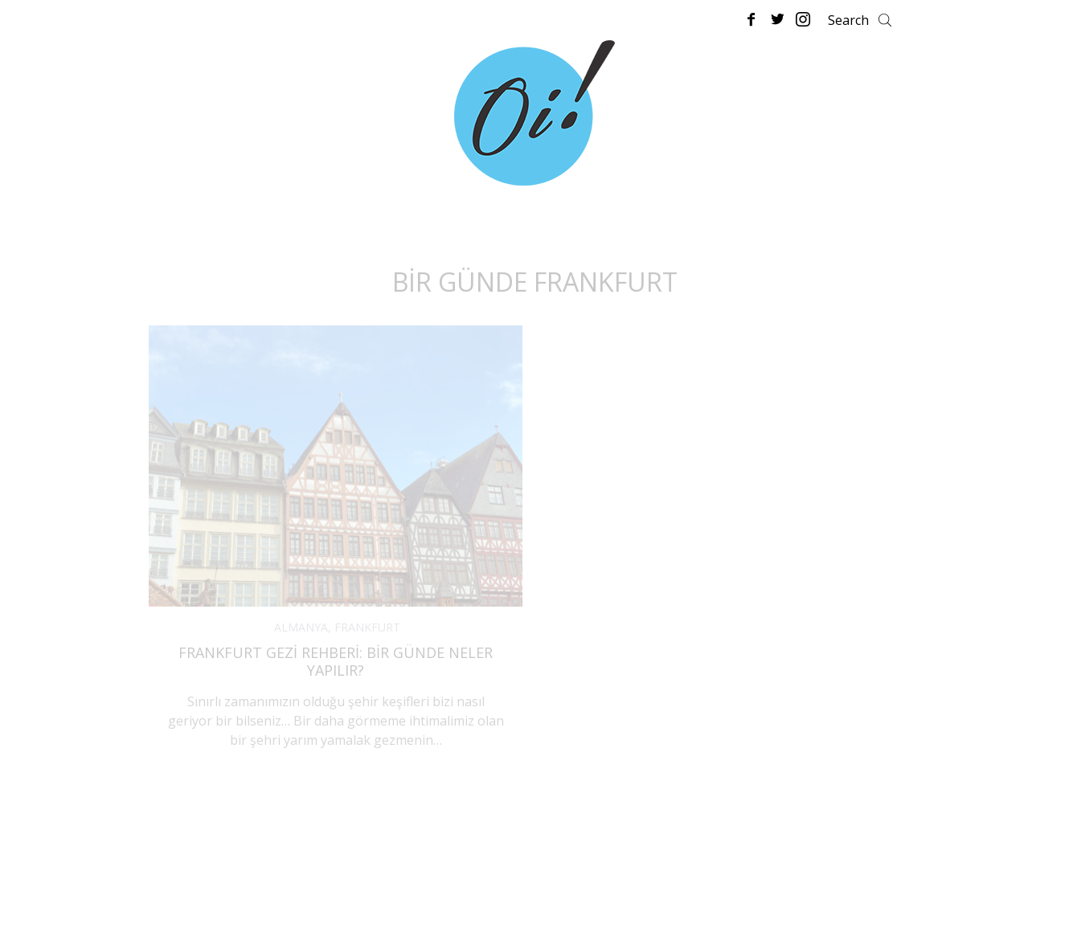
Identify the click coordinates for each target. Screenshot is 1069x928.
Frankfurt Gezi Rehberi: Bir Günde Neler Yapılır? (335, 662)
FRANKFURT (367, 627)
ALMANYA (301, 627)
